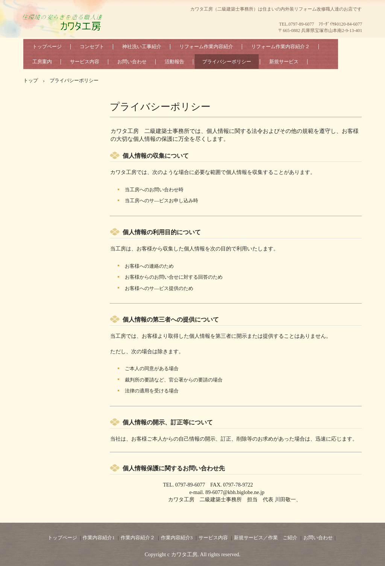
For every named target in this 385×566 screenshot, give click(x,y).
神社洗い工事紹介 (141, 46)
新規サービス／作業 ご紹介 (265, 537)
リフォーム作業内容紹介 (206, 46)
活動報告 (174, 61)
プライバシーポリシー (226, 61)
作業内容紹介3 (177, 537)
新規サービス (284, 61)
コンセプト (92, 46)
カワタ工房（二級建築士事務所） (64, 30)
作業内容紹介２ (138, 537)
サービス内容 (84, 61)
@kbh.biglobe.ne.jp (244, 492)
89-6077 (214, 492)
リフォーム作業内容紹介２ (280, 46)
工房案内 (42, 61)
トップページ (47, 46)
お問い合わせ (132, 61)
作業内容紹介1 (99, 537)
